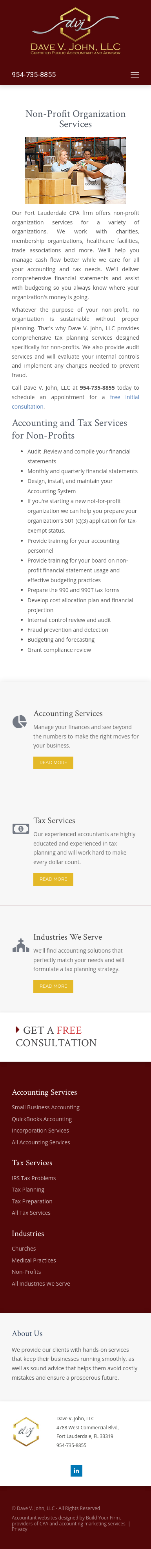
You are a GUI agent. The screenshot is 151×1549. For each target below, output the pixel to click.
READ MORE (53, 762)
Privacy (19, 1529)
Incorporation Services (40, 1130)
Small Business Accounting (46, 1107)
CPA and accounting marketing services (83, 1523)
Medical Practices (34, 1260)
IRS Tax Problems (34, 1178)
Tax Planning (28, 1189)
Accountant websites (34, 1517)
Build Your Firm (103, 1517)
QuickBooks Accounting (42, 1119)
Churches (24, 1248)
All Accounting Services (41, 1142)
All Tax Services (31, 1212)
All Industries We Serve (41, 1283)
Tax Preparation (32, 1201)
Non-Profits (26, 1271)
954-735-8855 (34, 74)
